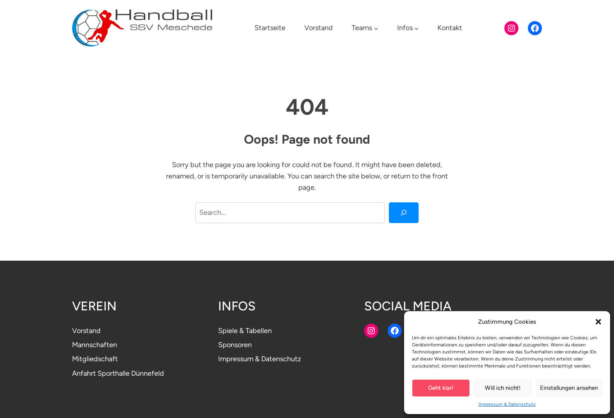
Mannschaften (94, 345)
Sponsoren (235, 345)
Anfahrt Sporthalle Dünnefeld (118, 373)
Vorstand (86, 330)
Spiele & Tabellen (245, 330)
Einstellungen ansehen (569, 387)
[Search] (404, 212)
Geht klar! (441, 387)
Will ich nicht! (503, 387)
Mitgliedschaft (95, 359)
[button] (598, 322)
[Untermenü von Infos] (416, 28)
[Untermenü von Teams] (376, 28)
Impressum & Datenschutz (507, 404)
